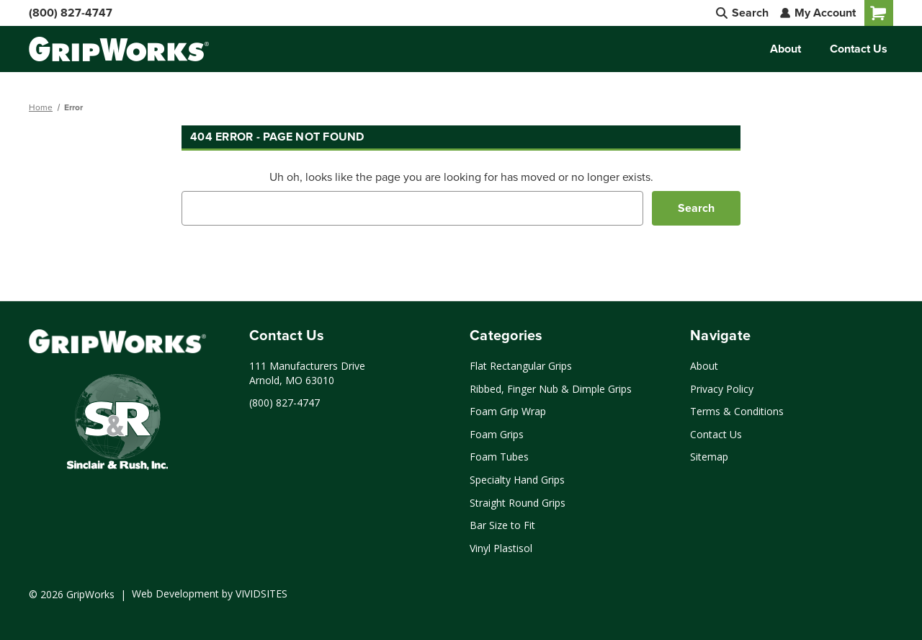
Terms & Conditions (737, 411)
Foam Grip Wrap (508, 411)
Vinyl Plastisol (501, 548)
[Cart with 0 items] (878, 13)
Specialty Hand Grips (517, 479)
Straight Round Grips (517, 503)
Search (742, 12)
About (785, 48)
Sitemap (709, 456)
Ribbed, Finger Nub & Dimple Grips (551, 389)
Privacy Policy (721, 389)
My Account (818, 12)
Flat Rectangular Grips (521, 366)
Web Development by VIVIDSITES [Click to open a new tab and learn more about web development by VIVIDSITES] (209, 593)
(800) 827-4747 (70, 12)
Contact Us (858, 48)
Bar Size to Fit (502, 525)
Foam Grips (497, 434)
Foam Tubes (499, 456)
